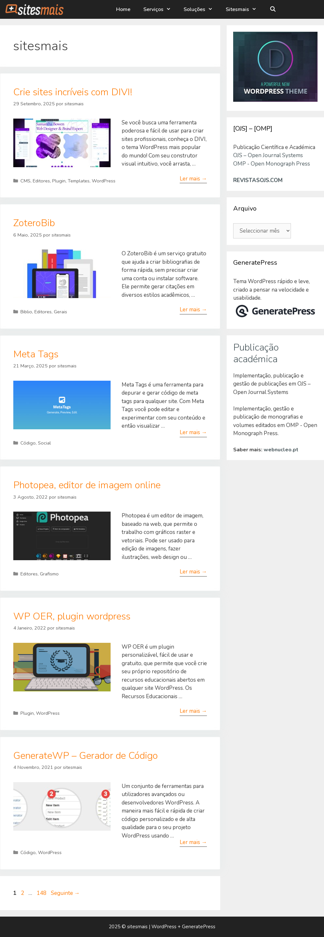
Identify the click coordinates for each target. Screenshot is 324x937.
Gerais (60, 311)
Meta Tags (35, 354)
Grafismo (49, 574)
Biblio (26, 311)
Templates (79, 181)
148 (42, 893)
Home (123, 9)
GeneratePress (198, 926)
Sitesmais (244, 9)
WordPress (103, 181)
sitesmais (137, 926)
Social (44, 443)
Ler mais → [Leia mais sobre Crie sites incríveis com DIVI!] (193, 178)
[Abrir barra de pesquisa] (273, 9)
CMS (25, 181)
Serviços (160, 9)
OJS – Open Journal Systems (268, 155)
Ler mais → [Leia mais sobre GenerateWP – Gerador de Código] (193, 842)
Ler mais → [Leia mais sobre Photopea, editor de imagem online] (193, 571)
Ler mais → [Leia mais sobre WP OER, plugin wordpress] (193, 711)
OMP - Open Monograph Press (271, 164)
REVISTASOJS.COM (257, 180)
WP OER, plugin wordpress (71, 616)
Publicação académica (256, 353)
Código (28, 443)
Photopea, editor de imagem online (87, 485)
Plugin (59, 181)
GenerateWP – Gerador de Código (85, 755)
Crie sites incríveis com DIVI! (72, 92)
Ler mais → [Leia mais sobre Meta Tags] (193, 432)
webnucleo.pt (281, 449)
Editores (41, 181)
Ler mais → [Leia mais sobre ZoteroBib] (193, 309)
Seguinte (65, 893)
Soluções (202, 9)
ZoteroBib (34, 223)
